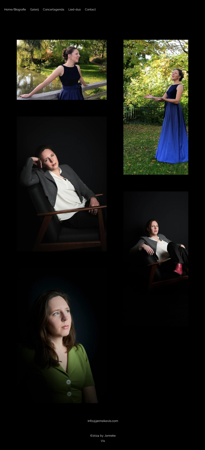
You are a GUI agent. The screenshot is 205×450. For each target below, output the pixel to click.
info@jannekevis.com (103, 421)
